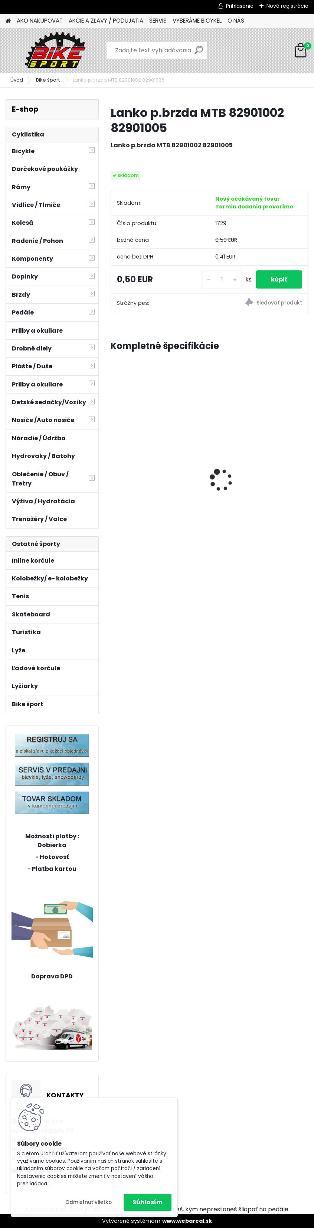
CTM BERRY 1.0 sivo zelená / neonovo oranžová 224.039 (256, 468)
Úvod (16, 79)
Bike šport (48, 79)
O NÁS (236, 20)
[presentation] (114, 467)
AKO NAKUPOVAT (40, 20)
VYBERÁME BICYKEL (197, 20)
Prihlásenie (240, 6)
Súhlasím (148, 1202)
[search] (198, 53)
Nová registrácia (287, 6)
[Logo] (57, 50)
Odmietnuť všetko (88, 1202)
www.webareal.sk (187, 1221)
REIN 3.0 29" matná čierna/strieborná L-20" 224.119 (149, 460)
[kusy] (222, 279)
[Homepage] (8, 21)
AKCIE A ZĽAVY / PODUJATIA (106, 20)
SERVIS (158, 20)
